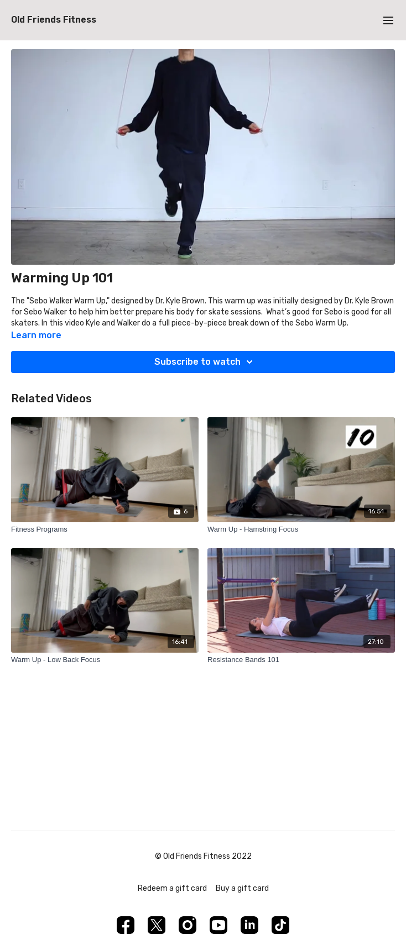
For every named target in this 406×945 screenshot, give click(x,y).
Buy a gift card (242, 888)
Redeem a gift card (172, 888)
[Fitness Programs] (105, 529)
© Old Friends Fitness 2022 (203, 856)
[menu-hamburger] (388, 20)
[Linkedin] (249, 925)
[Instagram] (187, 925)
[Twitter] (156, 925)
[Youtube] (218, 925)
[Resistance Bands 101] (301, 659)
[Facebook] (125, 925)
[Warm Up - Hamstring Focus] (301, 529)
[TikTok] (280, 925)
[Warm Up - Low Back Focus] (105, 659)
